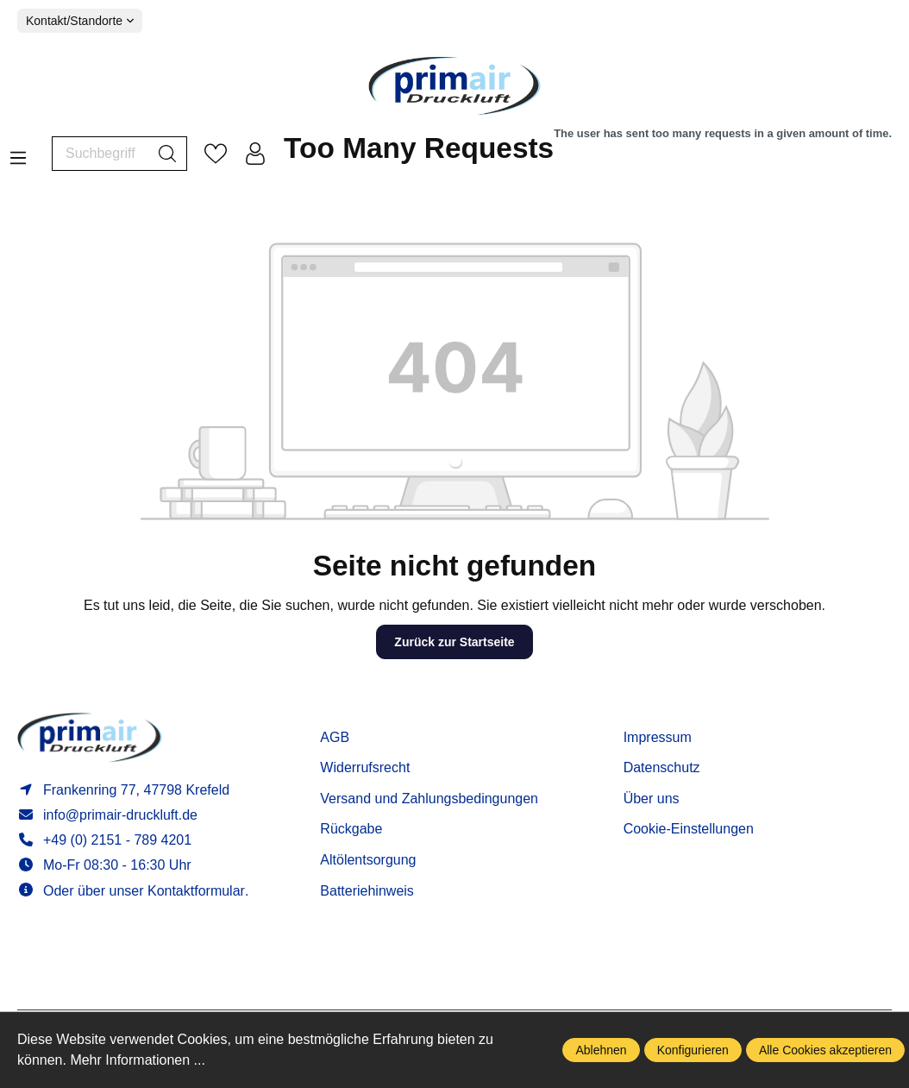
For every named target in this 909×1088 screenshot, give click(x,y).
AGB (334, 737)
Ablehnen (600, 1050)
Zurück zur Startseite (454, 642)
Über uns (652, 798)
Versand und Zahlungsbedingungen (429, 798)
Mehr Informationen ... (137, 1060)
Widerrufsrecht (365, 767)
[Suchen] (167, 153)
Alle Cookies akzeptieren (825, 1050)
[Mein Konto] (255, 153)
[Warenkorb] (588, 153)
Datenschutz (662, 767)
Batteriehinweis (367, 891)
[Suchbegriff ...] (100, 153)
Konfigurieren (693, 1050)
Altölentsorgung (368, 859)
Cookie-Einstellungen (689, 828)
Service (347, 710)
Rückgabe (351, 828)
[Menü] (18, 152)
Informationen (675, 710)
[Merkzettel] (215, 153)
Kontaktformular (196, 891)
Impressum (658, 737)
